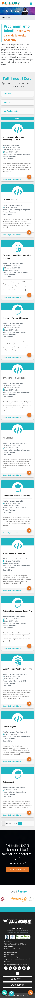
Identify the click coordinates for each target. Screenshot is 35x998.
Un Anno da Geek (10, 200)
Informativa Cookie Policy (11, 957)
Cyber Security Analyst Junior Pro (17, 669)
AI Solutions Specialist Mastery (16, 495)
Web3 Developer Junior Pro (14, 553)
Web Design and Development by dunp (17, 995)
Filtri (7, 102)
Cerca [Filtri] (7, 93)
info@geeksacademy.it (10, 952)
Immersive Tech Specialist (14, 378)
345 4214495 (17, 985)
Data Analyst (8, 782)
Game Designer (9, 726)
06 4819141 (17, 979)
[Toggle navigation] (31, 3)
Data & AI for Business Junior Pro (17, 611)
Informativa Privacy (9, 954)
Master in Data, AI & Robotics (15, 318)
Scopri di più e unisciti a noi (12, 179)
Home (3, 17)
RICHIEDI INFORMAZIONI (17, 869)
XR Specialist (8, 438)
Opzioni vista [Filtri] (11, 111)
